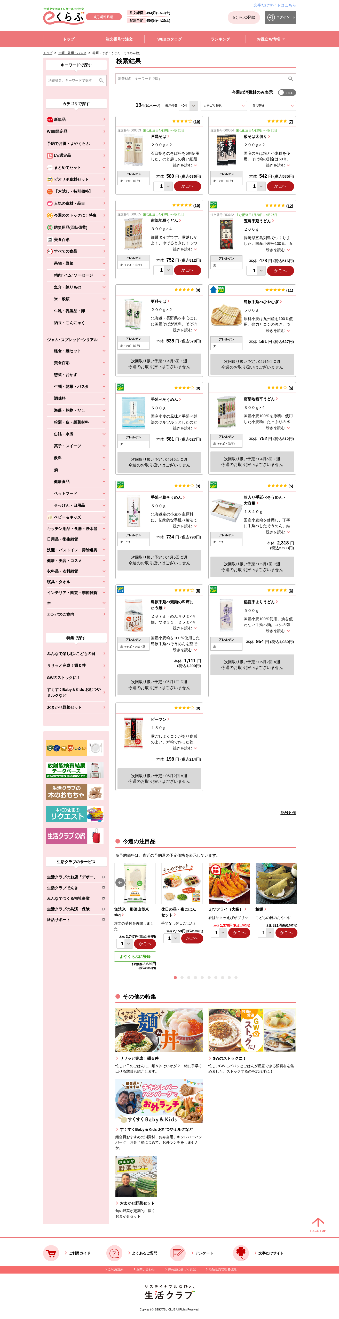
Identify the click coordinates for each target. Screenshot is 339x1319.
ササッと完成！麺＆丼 (66, 665)
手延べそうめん (164, 399)
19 (197, 121)
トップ (47, 53)
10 (197, 205)
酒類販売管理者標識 (222, 1269)
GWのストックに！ (64, 677)
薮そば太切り (255, 136)
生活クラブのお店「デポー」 (72, 878)
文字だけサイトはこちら (275, 5)
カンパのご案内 (60, 614)
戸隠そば (158, 136)
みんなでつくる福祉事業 (72, 899)
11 (290, 290)
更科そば (158, 301)
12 (290, 206)
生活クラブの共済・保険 (72, 910)
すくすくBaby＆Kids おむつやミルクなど (74, 692)
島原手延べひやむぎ (261, 302)
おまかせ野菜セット (64, 707)
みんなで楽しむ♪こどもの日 (71, 653)
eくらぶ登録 (243, 17)
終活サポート (72, 920)
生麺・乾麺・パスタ (72, 53)
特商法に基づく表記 (182, 1269)
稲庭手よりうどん (259, 602)
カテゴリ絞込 (222, 105)
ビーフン (158, 719)
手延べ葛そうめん (166, 497)
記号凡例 (288, 812)
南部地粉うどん (164, 220)
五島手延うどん (257, 221)
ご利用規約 (115, 1269)
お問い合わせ (145, 1269)
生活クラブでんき (72, 889)
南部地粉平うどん (259, 399)
